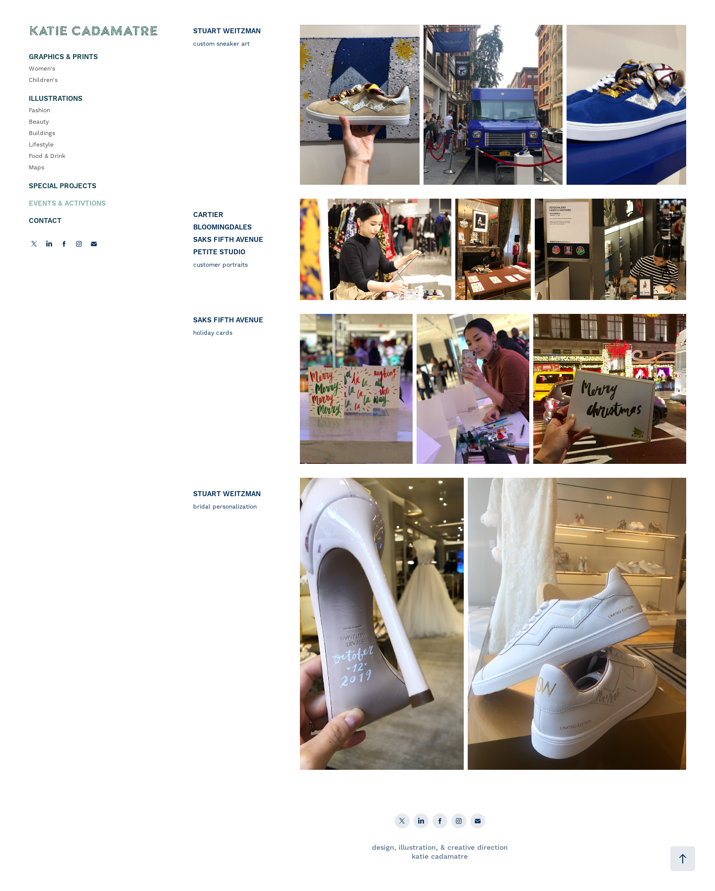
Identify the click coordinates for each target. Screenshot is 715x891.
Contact (45, 221)
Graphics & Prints (63, 57)
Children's (43, 80)
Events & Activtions (67, 203)
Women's (42, 69)
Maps (36, 167)
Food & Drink (47, 156)
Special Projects (62, 186)
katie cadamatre (440, 856)
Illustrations (55, 98)
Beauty (39, 122)
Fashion (39, 110)
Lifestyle (41, 144)
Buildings (42, 133)
